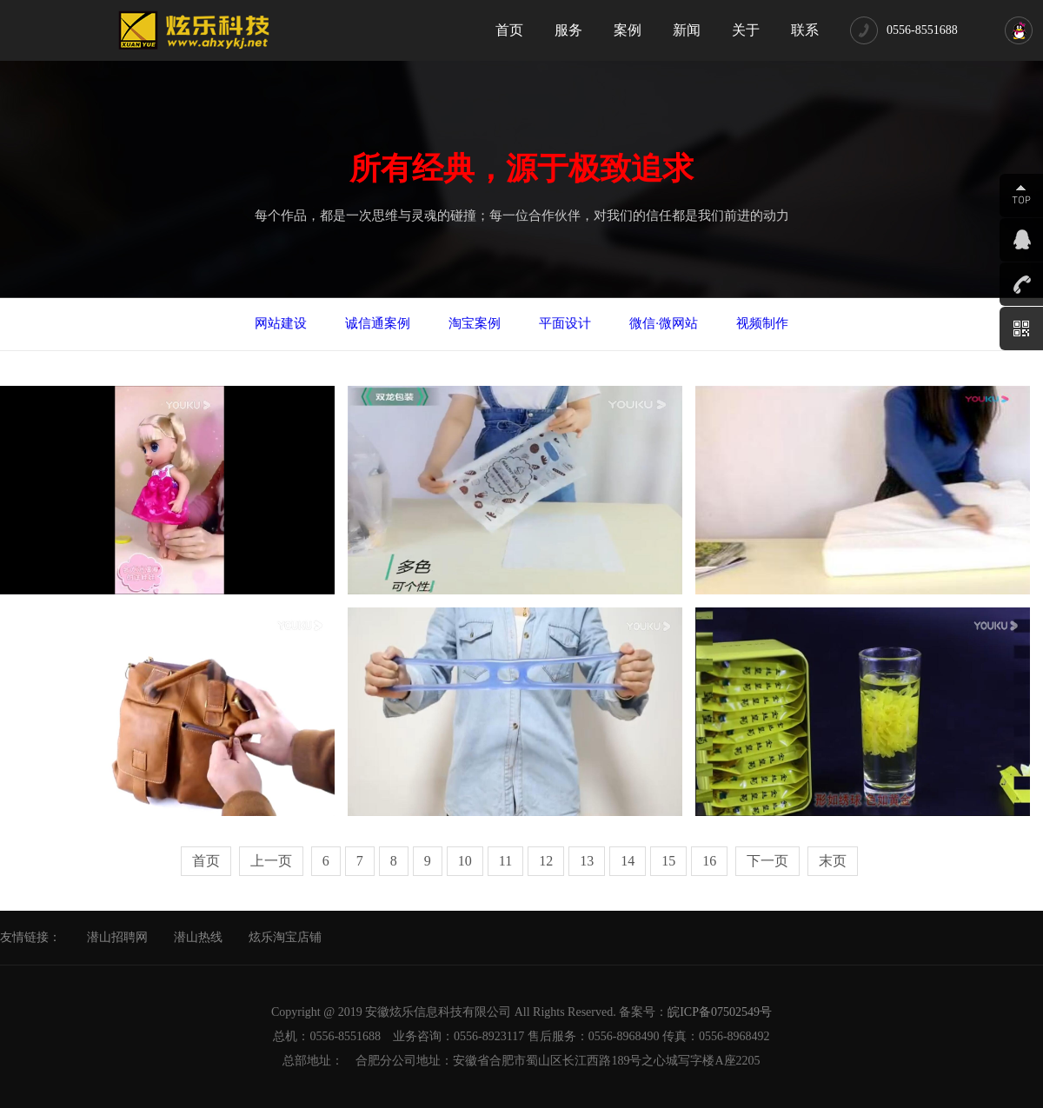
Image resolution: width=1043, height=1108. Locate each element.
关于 (746, 30)
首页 (509, 30)
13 (587, 860)
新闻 (687, 30)
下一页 (767, 860)
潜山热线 (198, 937)
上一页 (271, 860)
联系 (805, 30)
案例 (627, 30)
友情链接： (30, 937)
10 (465, 860)
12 (546, 860)
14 (627, 860)
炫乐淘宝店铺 (285, 937)
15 (668, 860)
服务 (568, 30)
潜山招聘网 (117, 937)
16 (709, 860)
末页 (833, 860)
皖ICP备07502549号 (720, 1011)
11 (505, 860)
